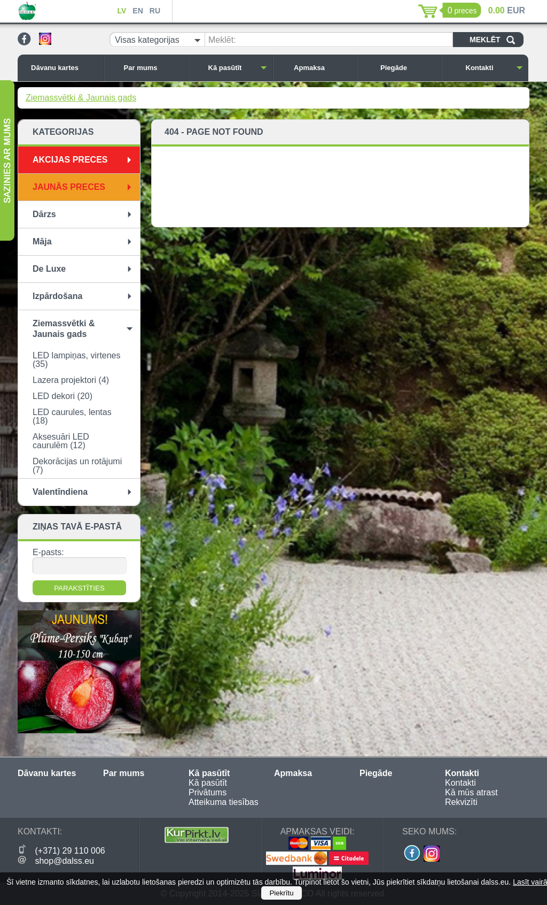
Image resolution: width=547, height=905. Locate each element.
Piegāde (408, 68)
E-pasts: (48, 552)
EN (137, 10)
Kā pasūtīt (237, 68)
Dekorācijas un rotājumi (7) (77, 465)
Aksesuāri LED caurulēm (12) (61, 441)
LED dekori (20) (62, 396)
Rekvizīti (461, 802)
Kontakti (494, 68)
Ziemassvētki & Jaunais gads (81, 97)
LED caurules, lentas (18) (72, 416)
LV (121, 10)
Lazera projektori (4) (71, 380)
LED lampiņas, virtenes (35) (77, 360)
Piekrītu (281, 893)
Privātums (207, 792)
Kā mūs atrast (471, 792)
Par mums (153, 68)
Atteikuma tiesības (224, 802)
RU (155, 10)
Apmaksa (322, 68)
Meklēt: (222, 39)
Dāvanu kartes (64, 68)
